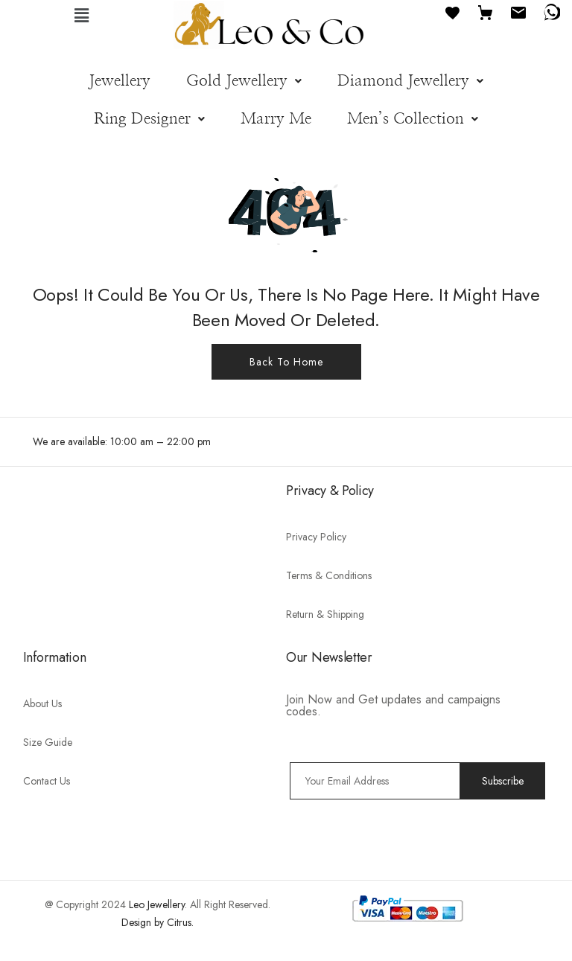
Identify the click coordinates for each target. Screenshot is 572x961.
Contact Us (46, 780)
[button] (82, 15)
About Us (42, 703)
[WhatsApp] (551, 11)
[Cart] (486, 11)
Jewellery (119, 81)
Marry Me (276, 119)
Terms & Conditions (329, 575)
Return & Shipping (325, 614)
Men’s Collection (412, 119)
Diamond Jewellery (410, 81)
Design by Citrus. (157, 922)
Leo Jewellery (157, 904)
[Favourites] (453, 11)
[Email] (518, 11)
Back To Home (286, 361)
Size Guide (47, 742)
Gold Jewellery (244, 81)
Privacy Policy (316, 536)
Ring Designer (149, 119)
